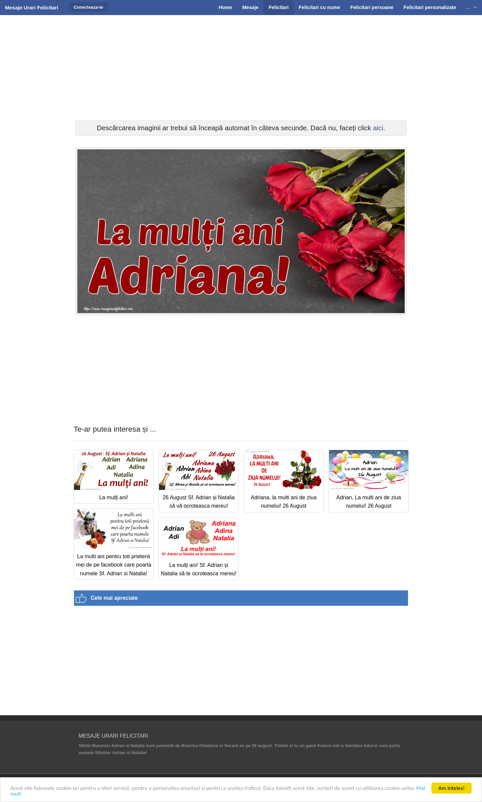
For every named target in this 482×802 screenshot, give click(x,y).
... (468, 7)
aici (378, 128)
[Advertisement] (241, 67)
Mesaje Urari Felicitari (31, 7)
